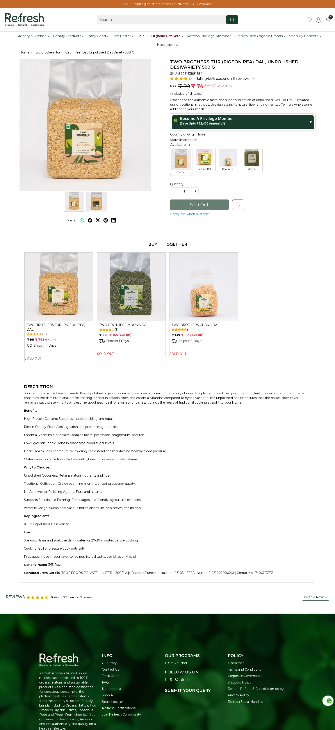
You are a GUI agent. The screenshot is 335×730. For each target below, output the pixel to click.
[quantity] (184, 191)
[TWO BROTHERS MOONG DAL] (131, 287)
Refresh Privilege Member (209, 36)
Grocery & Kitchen (32, 36)
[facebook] (90, 220)
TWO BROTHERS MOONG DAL (123, 325)
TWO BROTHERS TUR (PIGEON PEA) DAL (56, 327)
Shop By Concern (305, 36)
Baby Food (98, 36)
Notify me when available (189, 214)
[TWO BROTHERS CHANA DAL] (203, 287)
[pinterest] (106, 220)
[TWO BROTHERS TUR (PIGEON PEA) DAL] (59, 287)
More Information (183, 140)
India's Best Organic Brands (261, 36)
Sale (141, 36)
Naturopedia (167, 45)
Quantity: (177, 184)
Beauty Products (68, 36)
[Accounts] (318, 20)
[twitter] (98, 220)
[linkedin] (114, 220)
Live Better (123, 36)
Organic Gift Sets (167, 36)
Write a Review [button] (315, 597)
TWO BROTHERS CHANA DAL (195, 325)
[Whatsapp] (82, 220)
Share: (71, 220)
